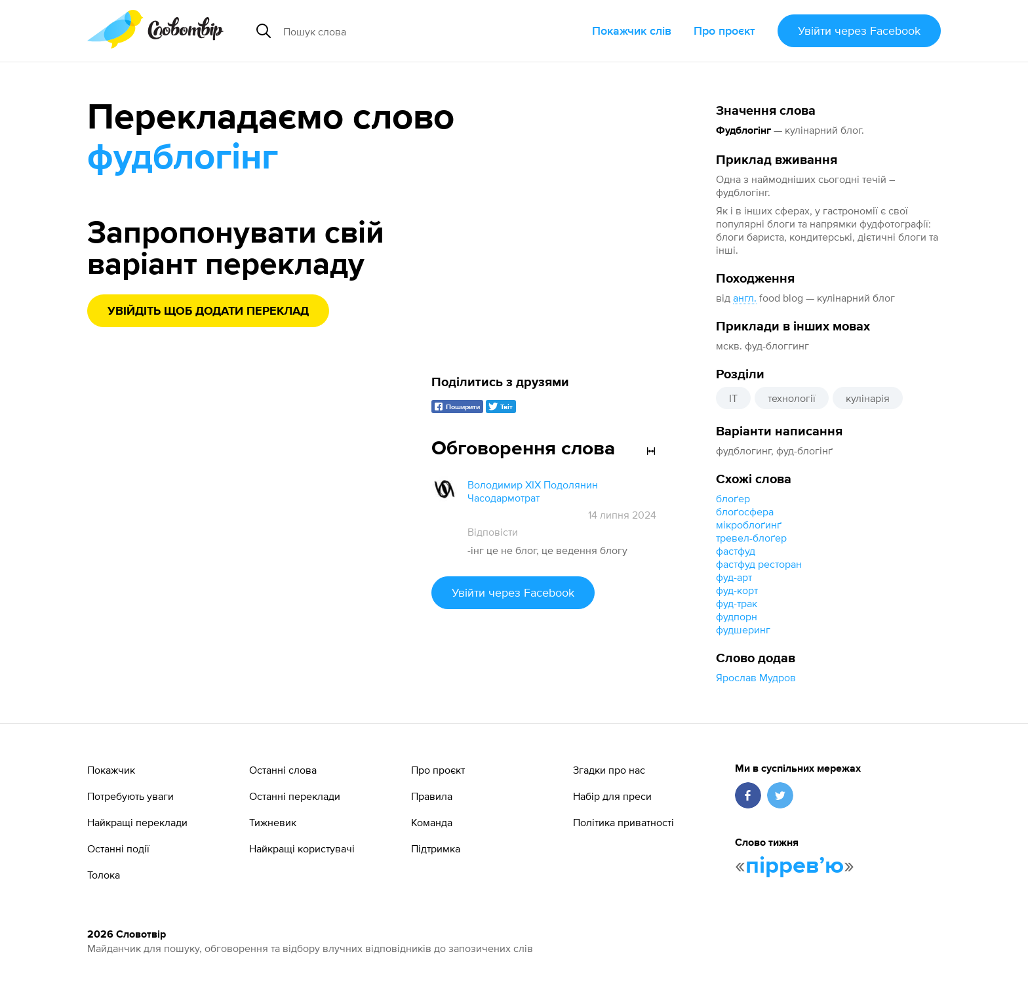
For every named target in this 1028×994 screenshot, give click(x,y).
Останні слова (283, 770)
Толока (103, 875)
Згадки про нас (609, 770)
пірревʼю (794, 866)
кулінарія (868, 398)
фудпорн (736, 616)
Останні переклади (294, 796)
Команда (431, 822)
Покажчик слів (631, 30)
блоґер (733, 498)
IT (733, 398)
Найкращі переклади (137, 822)
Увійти (859, 30)
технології (792, 398)
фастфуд (735, 551)
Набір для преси (612, 796)
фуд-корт (737, 590)
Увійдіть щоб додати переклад (208, 311)
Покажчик (111, 770)
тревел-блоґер (751, 538)
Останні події (118, 848)
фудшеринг (743, 629)
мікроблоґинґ (748, 524)
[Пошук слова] (400, 31)
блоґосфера (745, 511)
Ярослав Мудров (756, 677)
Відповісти (492, 532)
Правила (431, 796)
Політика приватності (623, 822)
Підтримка (435, 848)
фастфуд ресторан (759, 564)
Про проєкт (724, 30)
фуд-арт (734, 577)
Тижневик (272, 822)
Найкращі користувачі (302, 848)
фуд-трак (736, 603)
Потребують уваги (130, 796)
